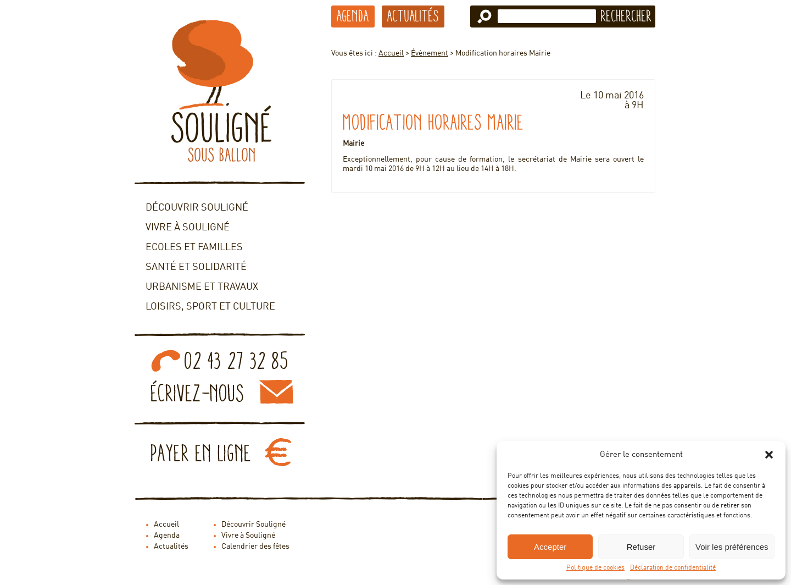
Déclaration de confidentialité (673, 568)
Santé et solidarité (196, 267)
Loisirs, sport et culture (210, 307)
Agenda (353, 16)
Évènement (429, 53)
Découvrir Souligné (197, 208)
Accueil (391, 53)
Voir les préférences (731, 546)
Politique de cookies (595, 568)
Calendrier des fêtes (255, 546)
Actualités (413, 16)
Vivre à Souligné (188, 228)
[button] (769, 454)
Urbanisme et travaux (202, 287)
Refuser (641, 546)
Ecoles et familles (194, 247)
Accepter (550, 546)
